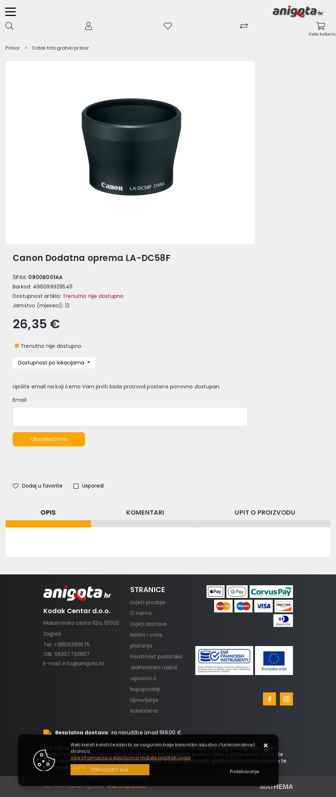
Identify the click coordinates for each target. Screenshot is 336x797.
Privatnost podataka (156, 656)
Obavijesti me (49, 439)
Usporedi (88, 485)
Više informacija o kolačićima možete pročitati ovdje (130, 758)
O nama (141, 613)
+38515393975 (72, 644)
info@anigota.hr (83, 663)
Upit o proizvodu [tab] (265, 512)
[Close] (110, 769)
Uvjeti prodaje (148, 602)
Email (19, 400)
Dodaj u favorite (38, 485)
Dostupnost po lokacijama (52, 362)
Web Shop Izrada (126, 786)
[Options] (244, 772)
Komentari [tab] (145, 512)
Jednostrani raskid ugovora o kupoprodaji (153, 678)
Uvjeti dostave (148, 624)
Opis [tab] (48, 512)
